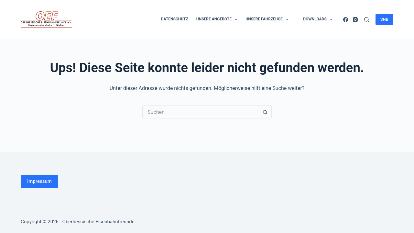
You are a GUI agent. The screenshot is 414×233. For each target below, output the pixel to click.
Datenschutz (174, 19)
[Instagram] (355, 19)
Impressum (39, 181)
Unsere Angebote (218, 19)
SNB (384, 19)
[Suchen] (366, 19)
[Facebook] (345, 19)
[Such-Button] (265, 111)
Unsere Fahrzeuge (268, 19)
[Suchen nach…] (200, 111)
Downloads (319, 19)
